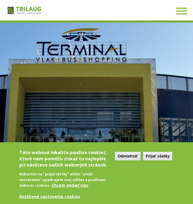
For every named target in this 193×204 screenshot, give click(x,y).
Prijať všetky (158, 158)
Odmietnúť (128, 158)
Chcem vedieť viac (70, 187)
